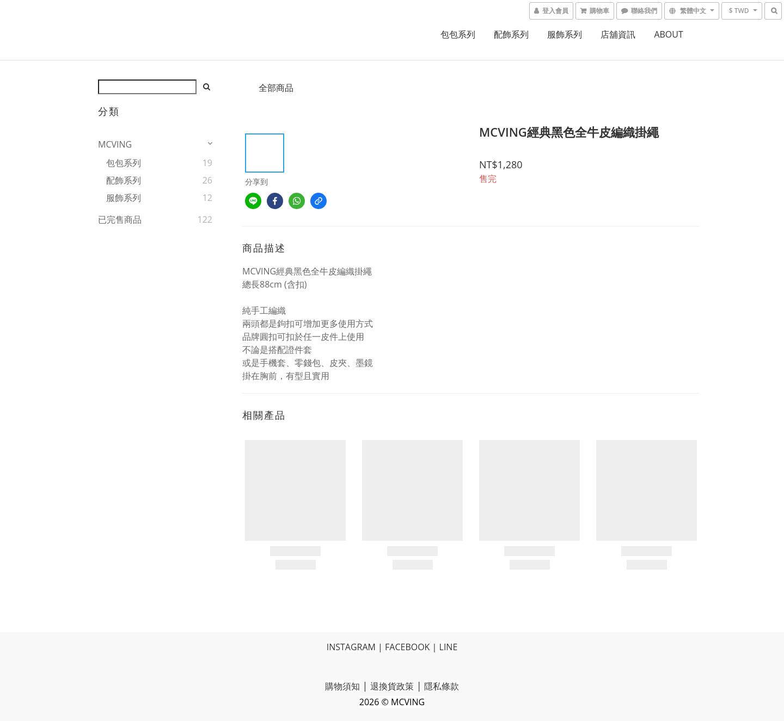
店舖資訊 (618, 34)
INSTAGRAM (351, 647)
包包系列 (457, 34)
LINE (448, 647)
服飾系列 (564, 34)
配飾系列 (511, 34)
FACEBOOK (407, 647)
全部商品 (276, 88)
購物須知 (342, 686)
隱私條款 (441, 686)
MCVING (115, 144)
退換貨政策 (392, 686)
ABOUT (668, 34)
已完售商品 (120, 219)
